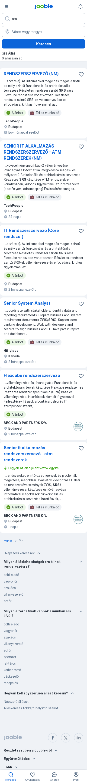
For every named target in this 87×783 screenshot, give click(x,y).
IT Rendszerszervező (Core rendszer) (31, 233)
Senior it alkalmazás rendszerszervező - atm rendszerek (28, 453)
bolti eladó (11, 575)
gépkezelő (11, 676)
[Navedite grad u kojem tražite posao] (43, 31)
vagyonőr (10, 581)
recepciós (11, 683)
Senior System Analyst (27, 303)
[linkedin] (78, 737)
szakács (10, 588)
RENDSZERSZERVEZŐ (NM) (31, 73)
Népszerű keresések (23, 553)
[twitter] (65, 737)
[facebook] (52, 737)
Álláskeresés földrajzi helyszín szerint (31, 708)
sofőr (7, 601)
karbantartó (12, 670)
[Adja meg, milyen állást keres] (43, 18)
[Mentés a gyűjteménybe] (81, 74)
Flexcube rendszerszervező (32, 375)
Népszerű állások (16, 702)
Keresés (43, 43)
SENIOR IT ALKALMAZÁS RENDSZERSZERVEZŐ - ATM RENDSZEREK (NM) (32, 152)
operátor (10, 657)
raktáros (10, 663)
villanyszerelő (13, 594)
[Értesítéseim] (80, 6)
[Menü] (6, 6)
